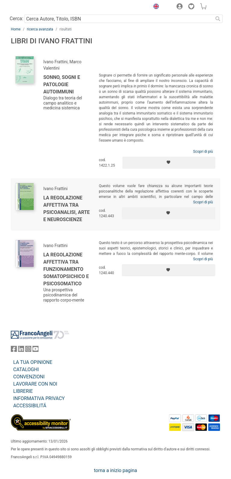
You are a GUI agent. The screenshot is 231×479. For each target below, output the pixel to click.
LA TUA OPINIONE (32, 362)
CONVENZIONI (29, 377)
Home (15, 29)
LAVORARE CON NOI (35, 384)
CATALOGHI (26, 369)
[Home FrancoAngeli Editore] (31, 7)
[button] (154, 7)
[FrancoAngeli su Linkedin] (21, 350)
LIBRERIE (23, 391)
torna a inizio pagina (115, 470)
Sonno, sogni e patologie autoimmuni (61, 84)
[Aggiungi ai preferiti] (168, 163)
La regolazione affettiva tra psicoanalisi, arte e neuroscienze (66, 208)
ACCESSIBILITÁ (29, 406)
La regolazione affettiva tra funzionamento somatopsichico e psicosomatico (66, 269)
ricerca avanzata (40, 29)
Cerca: (16, 18)
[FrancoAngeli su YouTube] (35, 350)
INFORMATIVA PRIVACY (39, 398)
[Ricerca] (218, 18)
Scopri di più (203, 151)
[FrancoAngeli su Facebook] (14, 350)
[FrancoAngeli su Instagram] (28, 350)
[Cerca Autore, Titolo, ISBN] (118, 18)
